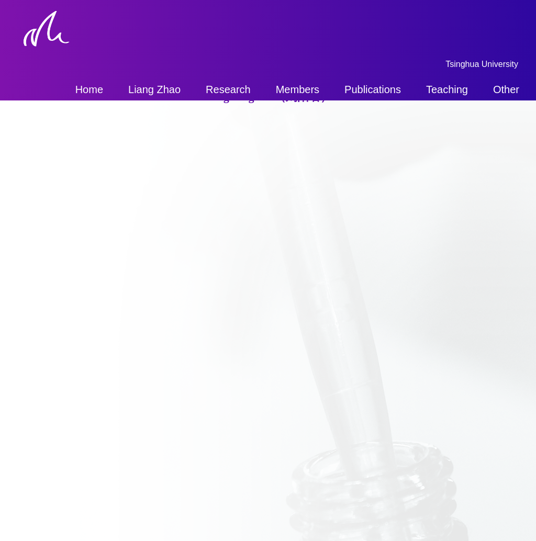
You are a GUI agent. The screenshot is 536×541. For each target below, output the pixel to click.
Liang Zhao (154, 89)
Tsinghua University (481, 64)
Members (297, 89)
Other (506, 89)
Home (89, 89)
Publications (372, 89)
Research (228, 89)
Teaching (447, 89)
